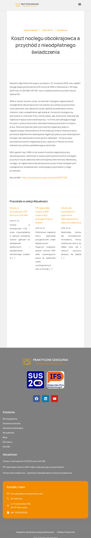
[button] (79, 4)
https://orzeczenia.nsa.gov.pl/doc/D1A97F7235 (44, 177)
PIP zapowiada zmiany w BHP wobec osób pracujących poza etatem (43, 215)
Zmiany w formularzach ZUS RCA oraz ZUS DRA (19, 212)
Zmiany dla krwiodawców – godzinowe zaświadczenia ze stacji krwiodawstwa (71, 215)
